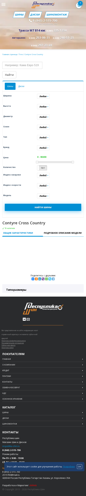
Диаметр (8, 116)
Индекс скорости (12, 185)
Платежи (6, 376)
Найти (9, 75)
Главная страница (9, 54)
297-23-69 (41, 45)
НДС (4, 393)
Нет (43, 167)
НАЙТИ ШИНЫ (43, 207)
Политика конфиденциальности (14, 340)
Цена (5, 157)
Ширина (7, 95)
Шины (19, 14)
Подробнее (69, 466)
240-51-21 (63, 38)
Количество (9, 167)
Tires (21, 54)
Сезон (6, 126)
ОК (79, 466)
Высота (7, 106)
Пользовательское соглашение (13, 343)
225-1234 (56, 30)
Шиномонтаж (56, 14)
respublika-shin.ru (11, 446)
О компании (8, 365)
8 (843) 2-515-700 (45, 21)
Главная (6, 359)
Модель (7, 195)
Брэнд (6, 147)
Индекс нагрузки (12, 174)
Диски (35, 14)
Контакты (7, 382)
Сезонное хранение (12, 399)
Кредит (5, 370)
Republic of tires (43, 309)
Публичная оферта (8, 345)
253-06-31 (39, 38)
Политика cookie (8, 347)
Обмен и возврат (11, 387)
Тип (5, 137)
